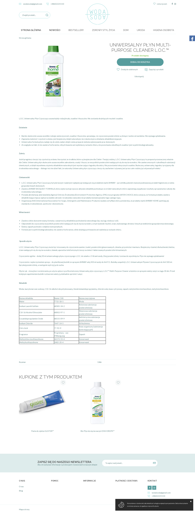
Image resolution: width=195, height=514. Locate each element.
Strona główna (31, 30)
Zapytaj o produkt (156, 69)
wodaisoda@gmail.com (32, 4)
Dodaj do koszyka (140, 62)
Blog (21, 491)
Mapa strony (24, 509)
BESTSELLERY (76, 30)
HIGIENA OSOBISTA (163, 30)
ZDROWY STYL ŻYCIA (103, 30)
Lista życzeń (162, 4)
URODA (141, 30)
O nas (21, 486)
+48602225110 (57, 4)
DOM (126, 30)
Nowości (54, 30)
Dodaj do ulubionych (129, 69)
